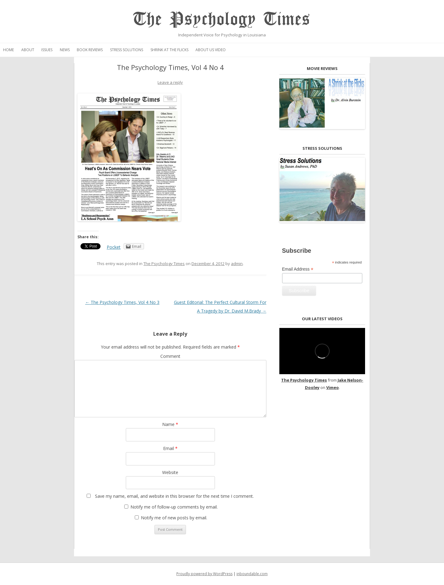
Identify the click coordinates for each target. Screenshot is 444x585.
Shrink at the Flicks (169, 49)
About (27, 49)
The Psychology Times (221, 19)
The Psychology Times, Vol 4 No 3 (122, 302)
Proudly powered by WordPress (204, 573)
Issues (46, 49)
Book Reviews (90, 49)
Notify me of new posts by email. (174, 518)
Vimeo (332, 387)
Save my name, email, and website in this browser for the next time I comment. (174, 496)
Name (170, 424)
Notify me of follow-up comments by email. (174, 507)
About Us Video (210, 49)
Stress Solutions (126, 49)
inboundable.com (252, 573)
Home (8, 49)
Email (170, 448)
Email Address (298, 269)
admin (237, 263)
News (65, 49)
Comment (170, 356)
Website (170, 472)
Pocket (114, 247)
